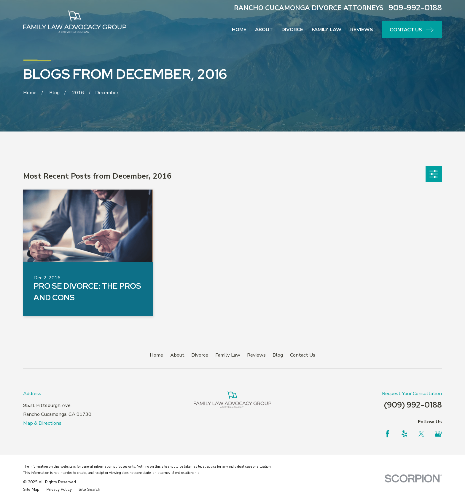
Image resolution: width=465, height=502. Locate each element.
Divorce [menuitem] (292, 29)
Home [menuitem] (239, 29)
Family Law (227, 355)
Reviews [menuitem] (361, 29)
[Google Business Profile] (438, 433)
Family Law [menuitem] (327, 29)
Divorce (199, 355)
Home (156, 355)
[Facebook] (387, 433)
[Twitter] (421, 433)
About (177, 355)
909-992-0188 (415, 8)
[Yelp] (404, 433)
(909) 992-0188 (413, 405)
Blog (278, 355)
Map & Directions (42, 423)
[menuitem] (31, 489)
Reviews (256, 355)
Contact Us (302, 355)
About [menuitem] (264, 29)
